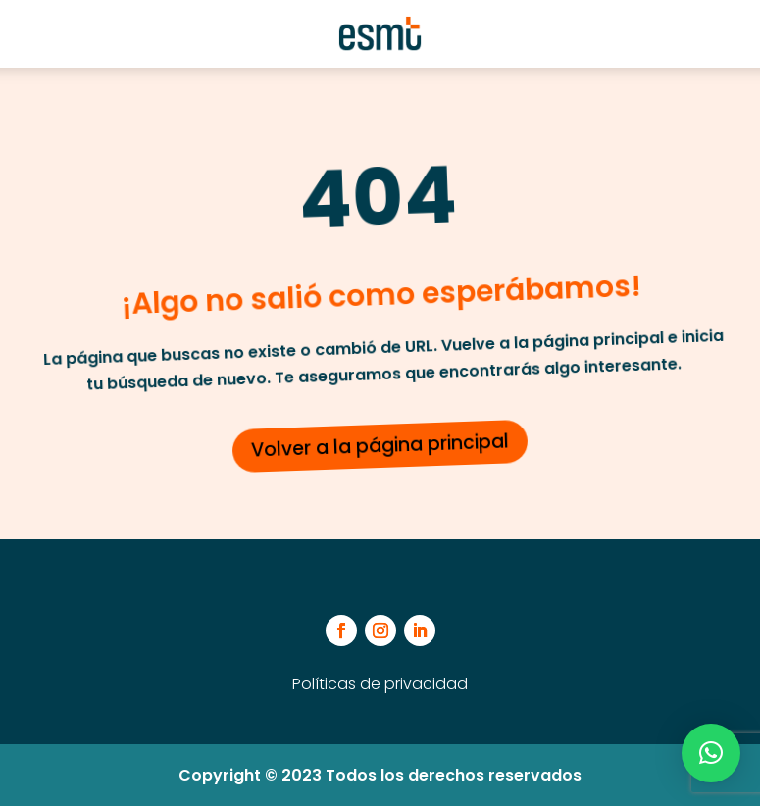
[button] (711, 753)
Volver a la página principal (380, 445)
